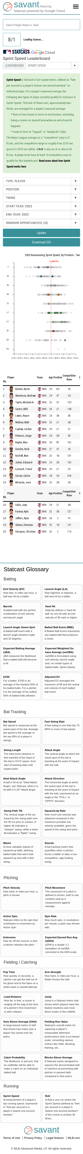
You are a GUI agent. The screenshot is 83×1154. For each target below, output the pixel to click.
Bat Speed (9, 721)
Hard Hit (50, 606)
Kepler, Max (21, 442)
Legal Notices (55, 1138)
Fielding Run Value (56, 1021)
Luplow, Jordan (23, 429)
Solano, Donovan (24, 525)
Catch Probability (14, 1057)
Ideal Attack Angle (14, 778)
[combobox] (41, 24)
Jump (47, 996)
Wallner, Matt (22, 422)
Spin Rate (50, 916)
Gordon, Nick (22, 449)
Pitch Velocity (11, 887)
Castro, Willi (21, 409)
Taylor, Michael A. (24, 402)
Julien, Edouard (23, 462)
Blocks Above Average (58, 1057)
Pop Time (9, 971)
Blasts (7, 842)
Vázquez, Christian (25, 531)
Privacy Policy (33, 1138)
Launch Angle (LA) (55, 588)
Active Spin (10, 916)
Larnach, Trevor (23, 469)
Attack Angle (52, 749)
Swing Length (12, 749)
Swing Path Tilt (13, 810)
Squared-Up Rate (55, 810)
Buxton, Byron (22, 389)
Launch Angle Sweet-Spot (19, 627)
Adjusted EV (52, 676)
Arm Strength (52, 971)
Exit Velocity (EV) (13, 588)
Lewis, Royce (22, 415)
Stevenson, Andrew (25, 395)
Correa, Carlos (22, 475)
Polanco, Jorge (23, 435)
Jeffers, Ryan (22, 518)
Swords (49, 842)
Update (41, 233)
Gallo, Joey (21, 504)
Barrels (7, 606)
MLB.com (74, 1138)
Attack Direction (54, 778)
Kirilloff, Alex (21, 455)
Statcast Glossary (26, 569)
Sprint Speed (11, 1095)
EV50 (6, 676)
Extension (9, 937)
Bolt (41, 149)
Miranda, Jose (23, 482)
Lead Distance (12, 996)
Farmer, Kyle (21, 511)
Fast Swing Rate (54, 721)
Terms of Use (12, 1138)
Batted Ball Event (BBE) (59, 627)
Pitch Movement (55, 887)
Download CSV (41, 242)
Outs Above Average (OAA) (20, 1021)
